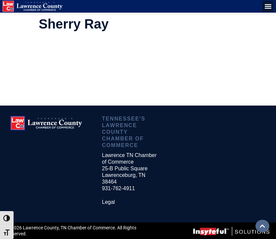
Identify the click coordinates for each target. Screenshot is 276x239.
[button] (267, 6)
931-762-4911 (118, 188)
